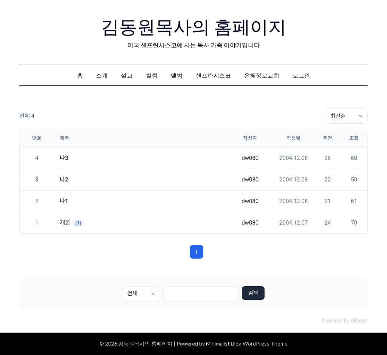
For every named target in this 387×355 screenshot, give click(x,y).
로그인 (301, 75)
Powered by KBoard (345, 321)
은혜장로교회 (261, 75)
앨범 (177, 75)
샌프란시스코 (213, 75)
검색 (253, 293)
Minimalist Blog (223, 343)
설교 (127, 75)
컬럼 (152, 75)
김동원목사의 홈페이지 (193, 27)
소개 (102, 75)
